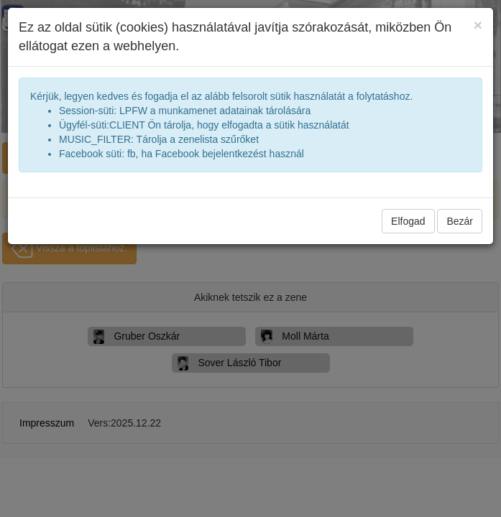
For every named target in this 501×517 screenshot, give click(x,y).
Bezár (459, 221)
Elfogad (408, 221)
